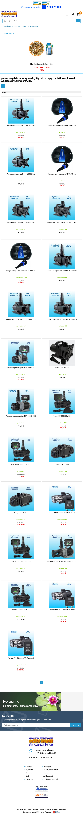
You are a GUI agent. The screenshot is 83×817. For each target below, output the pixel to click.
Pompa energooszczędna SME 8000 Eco (21, 222)
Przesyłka (29, 779)
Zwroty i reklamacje (50, 770)
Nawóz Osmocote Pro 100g (41, 64)
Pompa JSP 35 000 (62, 464)
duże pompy (34, 26)
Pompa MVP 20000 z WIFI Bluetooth (62, 513)
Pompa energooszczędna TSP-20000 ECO (21, 416)
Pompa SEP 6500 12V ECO (62, 416)
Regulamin (29, 770)
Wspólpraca (47, 766)
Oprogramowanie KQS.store (33, 812)
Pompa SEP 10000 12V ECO (21, 464)
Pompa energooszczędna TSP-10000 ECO (21, 368)
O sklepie (29, 766)
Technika (17, 26)
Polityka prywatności (51, 779)
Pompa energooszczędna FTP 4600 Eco (62, 125)
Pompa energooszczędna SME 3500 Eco (21, 125)
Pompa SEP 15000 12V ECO (21, 561)
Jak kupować (48, 776)
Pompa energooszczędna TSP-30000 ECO (62, 561)
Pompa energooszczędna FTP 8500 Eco (62, 174)
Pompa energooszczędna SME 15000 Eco (21, 319)
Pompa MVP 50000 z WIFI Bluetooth (21, 658)
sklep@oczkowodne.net (44, 750)
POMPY (24, 26)
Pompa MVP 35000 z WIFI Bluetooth (62, 610)
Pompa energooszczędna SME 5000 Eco (21, 174)
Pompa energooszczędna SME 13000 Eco (62, 271)
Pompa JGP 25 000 (62, 368)
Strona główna (6, 26)
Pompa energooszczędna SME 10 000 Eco (62, 222)
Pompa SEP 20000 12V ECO (21, 610)
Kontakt (29, 773)
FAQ (27, 776)
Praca (45, 773)
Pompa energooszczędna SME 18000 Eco (62, 319)
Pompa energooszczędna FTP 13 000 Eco (21, 271)
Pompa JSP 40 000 (20, 513)
